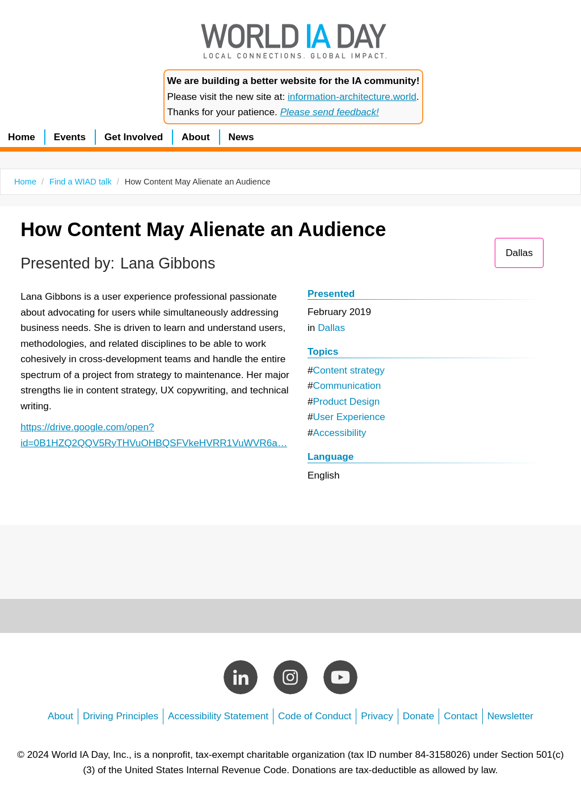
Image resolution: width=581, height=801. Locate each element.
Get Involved (133, 136)
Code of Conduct (314, 716)
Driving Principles (120, 716)
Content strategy (349, 370)
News (241, 136)
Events (70, 136)
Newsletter (510, 716)
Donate (419, 716)
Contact (460, 716)
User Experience (349, 416)
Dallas (519, 252)
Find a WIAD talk (80, 181)
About (196, 136)
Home (21, 136)
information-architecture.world (352, 96)
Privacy (377, 716)
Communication (347, 385)
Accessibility (340, 432)
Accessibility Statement (218, 716)
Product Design (346, 401)
